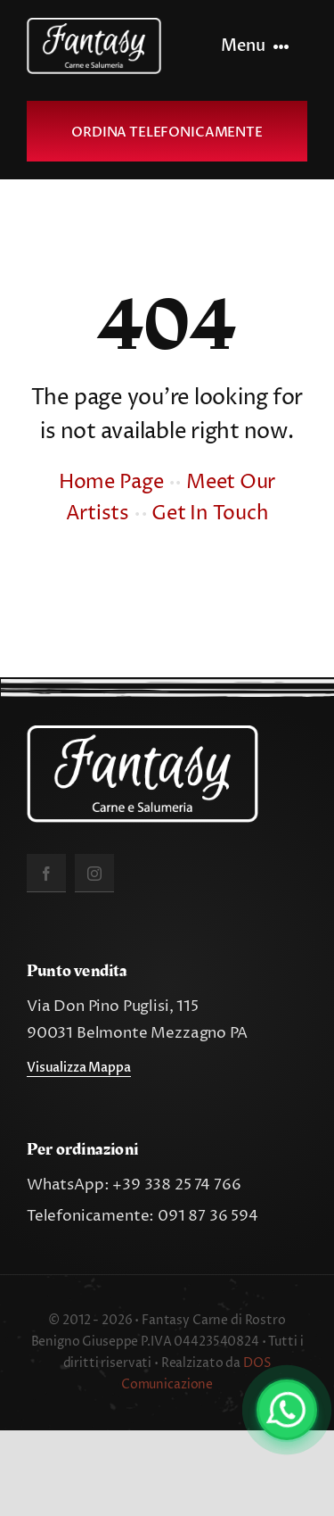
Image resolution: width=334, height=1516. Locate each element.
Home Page (111, 482)
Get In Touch (209, 514)
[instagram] (94, 873)
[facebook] (46, 873)
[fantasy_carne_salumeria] (94, 25)
